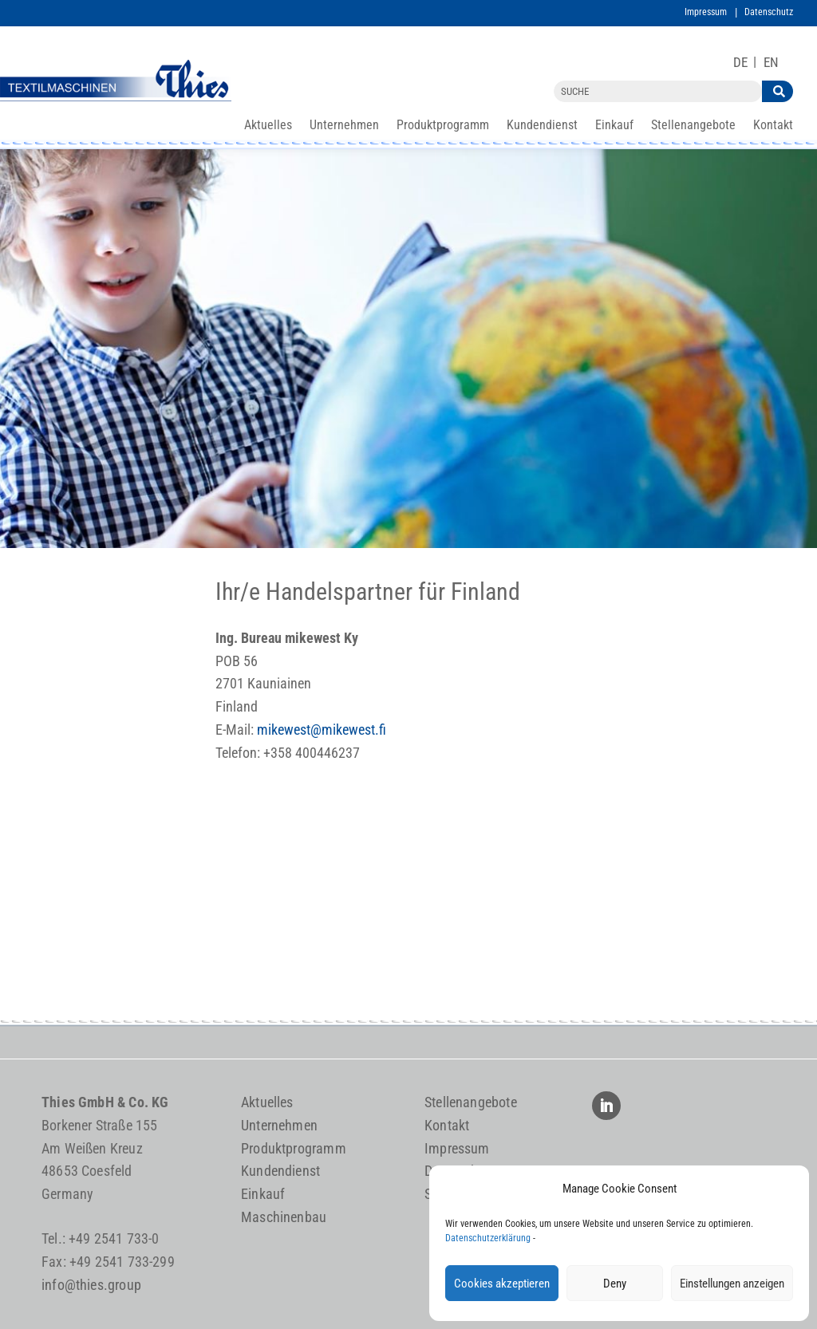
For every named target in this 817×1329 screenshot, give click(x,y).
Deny (614, 1283)
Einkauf (614, 126)
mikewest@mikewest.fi (321, 729)
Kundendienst (542, 126)
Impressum (706, 12)
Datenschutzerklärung (488, 1238)
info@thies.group (91, 1284)
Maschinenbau (283, 1217)
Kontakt (773, 126)
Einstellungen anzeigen (732, 1283)
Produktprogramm (443, 126)
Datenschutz (768, 12)
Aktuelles (268, 126)
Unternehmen (344, 126)
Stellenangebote (693, 126)
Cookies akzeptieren (502, 1283)
